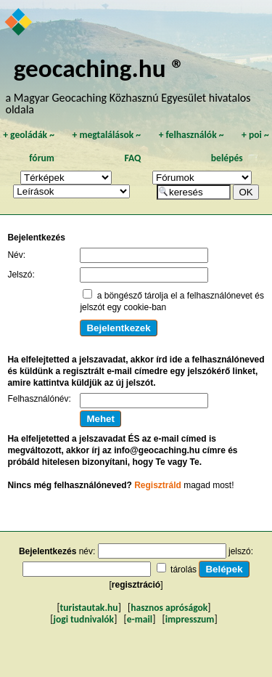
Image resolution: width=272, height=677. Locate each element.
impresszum (190, 619)
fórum (41, 158)
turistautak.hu (89, 607)
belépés (227, 158)
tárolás (183, 569)
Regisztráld (157, 485)
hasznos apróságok (169, 607)
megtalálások (106, 135)
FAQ (132, 158)
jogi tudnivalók (83, 619)
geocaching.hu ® (99, 68)
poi (255, 135)
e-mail (139, 619)
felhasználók (191, 135)
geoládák (28, 135)
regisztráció (136, 585)
